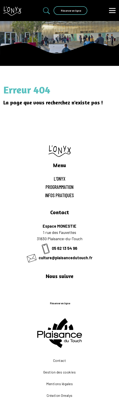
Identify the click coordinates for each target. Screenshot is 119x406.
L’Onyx (59, 178)
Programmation (59, 187)
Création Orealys (60, 395)
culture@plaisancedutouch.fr (59, 257)
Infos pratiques (59, 195)
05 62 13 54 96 (59, 248)
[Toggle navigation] (112, 10)
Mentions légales (59, 384)
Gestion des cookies (59, 372)
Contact (59, 360)
